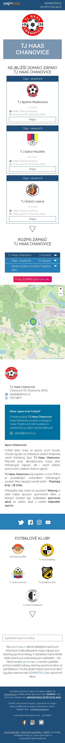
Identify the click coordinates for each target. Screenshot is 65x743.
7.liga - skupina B (34, 261)
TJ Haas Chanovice (32, 255)
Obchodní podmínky (31, 732)
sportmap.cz (18, 646)
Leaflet (44, 358)
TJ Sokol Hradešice (32, 597)
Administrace (53, 3)
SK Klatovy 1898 (18, 551)
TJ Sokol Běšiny (47, 552)
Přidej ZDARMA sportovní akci (32, 279)
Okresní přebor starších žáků (34, 267)
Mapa (32, 119)
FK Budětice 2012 (47, 574)
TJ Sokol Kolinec (18, 574)
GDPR (46, 732)
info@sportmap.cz (39, 709)
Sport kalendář (11, 732)
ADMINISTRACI (37, 672)
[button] (33, 322)
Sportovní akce (51, 7)
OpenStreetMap (53, 358)
